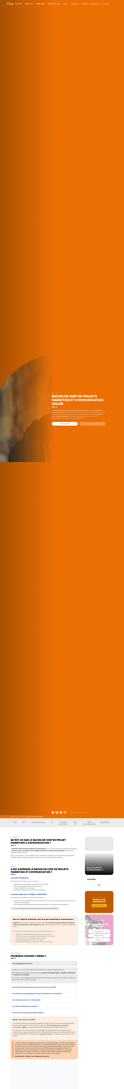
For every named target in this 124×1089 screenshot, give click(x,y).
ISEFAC (12, 816)
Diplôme (38, 821)
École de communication (20, 816)
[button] (110, 879)
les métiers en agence (46, 1034)
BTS (43, 924)
